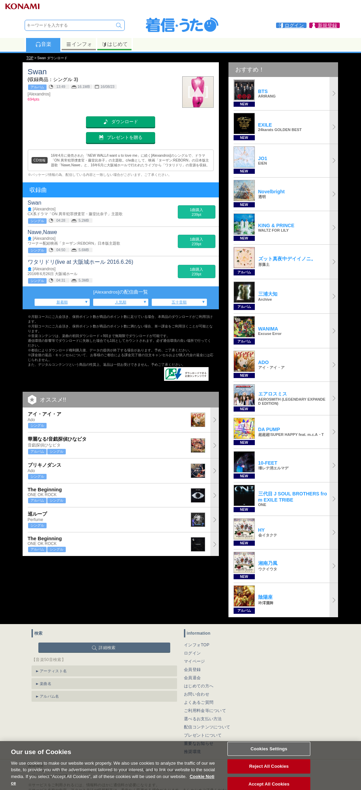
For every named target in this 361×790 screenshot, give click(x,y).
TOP (29, 58)
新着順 (62, 302)
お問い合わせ (196, 694)
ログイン (192, 653)
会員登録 (192, 669)
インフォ (79, 44)
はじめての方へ (198, 686)
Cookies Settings (268, 757)
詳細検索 (107, 647)
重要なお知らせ (198, 743)
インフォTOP (197, 645)
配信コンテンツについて (207, 727)
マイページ (194, 661)
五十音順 (179, 302)
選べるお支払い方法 (203, 718)
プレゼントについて (203, 735)
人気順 (120, 302)
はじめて (114, 44)
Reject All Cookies (269, 775)
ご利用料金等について (205, 710)
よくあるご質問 (198, 702)
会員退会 (192, 677)
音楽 (43, 44)
